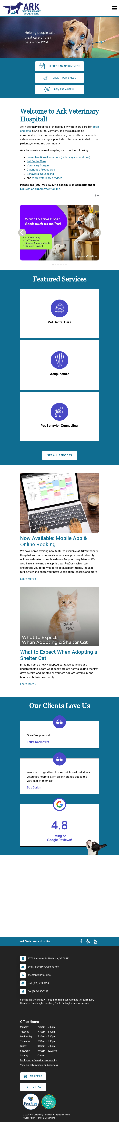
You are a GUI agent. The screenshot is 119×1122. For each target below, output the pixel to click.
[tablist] (59, 264)
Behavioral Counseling (40, 173)
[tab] (53, 264)
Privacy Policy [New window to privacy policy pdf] (29, 1118)
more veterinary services (47, 178)
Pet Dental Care (36, 161)
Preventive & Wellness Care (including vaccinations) (58, 157)
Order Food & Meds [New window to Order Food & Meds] (59, 78)
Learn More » (28, 578)
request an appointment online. (40, 189)
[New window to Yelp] (88, 942)
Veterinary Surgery (38, 165)
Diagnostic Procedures (41, 169)
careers (33, 1076)
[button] (95, 195)
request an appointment (59, 66)
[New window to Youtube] (95, 942)
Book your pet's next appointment (37, 1060)
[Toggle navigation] (114, 8)
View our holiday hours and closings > (39, 1065)
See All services (59, 455)
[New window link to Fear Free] (32, 1101)
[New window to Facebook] (81, 942)
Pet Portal (33, 1086)
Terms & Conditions (46, 1118)
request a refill (59, 89)
